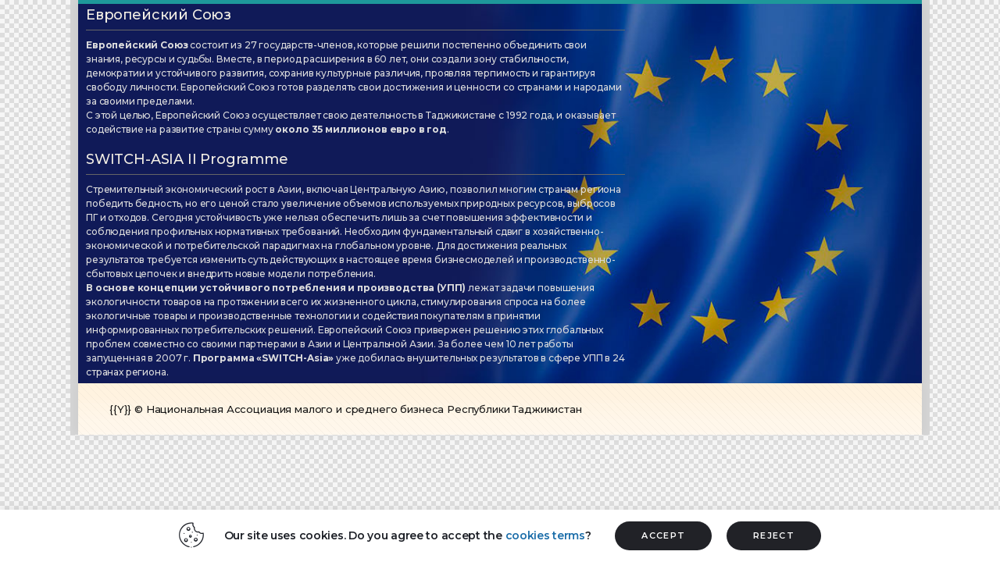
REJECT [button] (774, 535)
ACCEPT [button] (663, 535)
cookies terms (545, 535)
